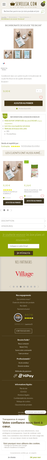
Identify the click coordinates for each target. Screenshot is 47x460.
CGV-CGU (23, 392)
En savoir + (4, 82)
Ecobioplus (5, 146)
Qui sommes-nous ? (23, 299)
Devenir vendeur (23, 366)
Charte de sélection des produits (23, 302)
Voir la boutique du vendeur (30, 146)
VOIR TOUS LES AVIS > (23, 331)
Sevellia (3, 17)
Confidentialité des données (23, 398)
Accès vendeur (24, 363)
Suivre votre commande (23, 350)
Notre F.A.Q (23, 347)
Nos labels (23, 306)
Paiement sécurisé (23, 309)
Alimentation (13, 17)
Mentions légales (23, 395)
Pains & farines (24, 17)
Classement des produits (23, 405)
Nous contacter (23, 344)
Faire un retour (23, 353)
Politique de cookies (23, 401)
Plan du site (23, 388)
